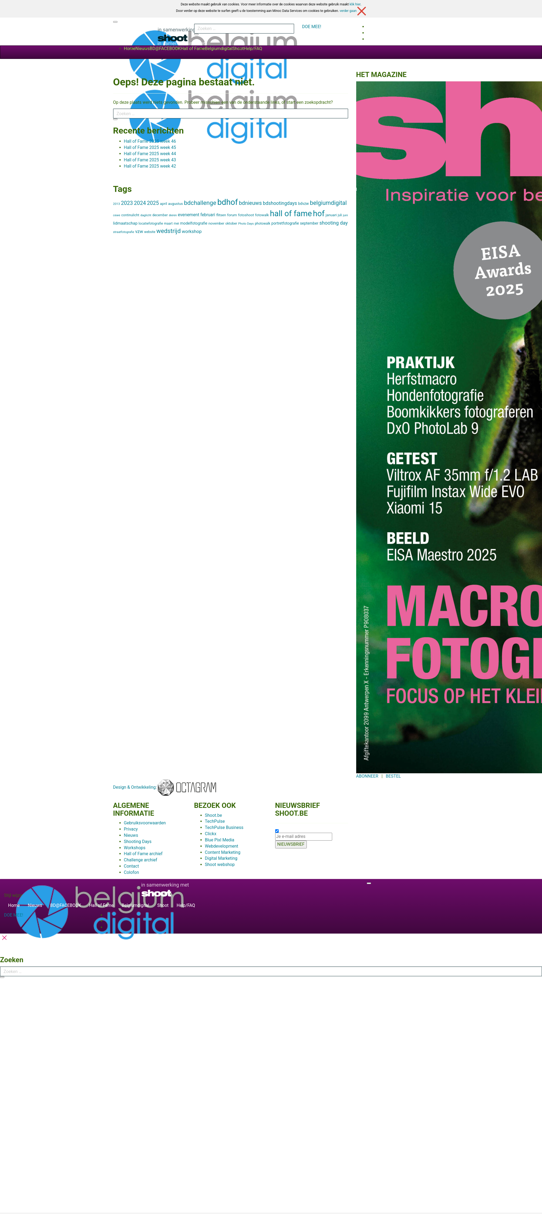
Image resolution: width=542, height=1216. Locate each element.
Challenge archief (140, 859)
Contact (131, 866)
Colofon (131, 872)
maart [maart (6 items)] (168, 223)
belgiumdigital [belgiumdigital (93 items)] (328, 202)
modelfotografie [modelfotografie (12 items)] (193, 223)
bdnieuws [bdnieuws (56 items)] (250, 203)
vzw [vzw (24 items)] (139, 231)
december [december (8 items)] (160, 215)
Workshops (135, 847)
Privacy (131, 829)
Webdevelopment (221, 846)
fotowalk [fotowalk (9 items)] (262, 215)
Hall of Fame (193, 48)
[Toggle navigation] (115, 22)
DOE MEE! (311, 26)
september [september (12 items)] (309, 223)
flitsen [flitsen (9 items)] (221, 215)
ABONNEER (367, 776)
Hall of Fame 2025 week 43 (150, 159)
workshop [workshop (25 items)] (191, 231)
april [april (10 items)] (163, 203)
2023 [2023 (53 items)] (127, 203)
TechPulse (215, 821)
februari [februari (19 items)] (207, 214)
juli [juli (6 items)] (340, 215)
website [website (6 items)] (149, 232)
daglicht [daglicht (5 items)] (145, 215)
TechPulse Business (224, 827)
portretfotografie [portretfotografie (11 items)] (285, 223)
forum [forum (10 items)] (232, 215)
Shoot (238, 48)
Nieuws (143, 48)
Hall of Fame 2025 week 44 (150, 153)
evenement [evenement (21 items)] (189, 214)
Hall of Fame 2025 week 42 (150, 166)
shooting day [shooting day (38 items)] (333, 223)
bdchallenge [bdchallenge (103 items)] (200, 202)
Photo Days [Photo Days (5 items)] (246, 223)
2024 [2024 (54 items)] (140, 203)
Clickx (211, 833)
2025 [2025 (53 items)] (153, 203)
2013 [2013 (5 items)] (116, 204)
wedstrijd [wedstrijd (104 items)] (168, 230)
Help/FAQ (253, 48)
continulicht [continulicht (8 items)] (130, 215)
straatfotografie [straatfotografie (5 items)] (123, 232)
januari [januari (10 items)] (331, 215)
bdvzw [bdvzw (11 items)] (303, 203)
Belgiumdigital (219, 48)
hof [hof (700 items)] (319, 213)
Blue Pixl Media (219, 839)
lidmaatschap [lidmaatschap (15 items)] (125, 223)
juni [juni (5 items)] (345, 215)
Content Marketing (223, 852)
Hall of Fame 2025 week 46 (150, 141)
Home (130, 48)
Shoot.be (213, 815)
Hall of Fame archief (143, 853)
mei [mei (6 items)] (176, 223)
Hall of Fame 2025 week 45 (150, 147)
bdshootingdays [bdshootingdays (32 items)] (280, 203)
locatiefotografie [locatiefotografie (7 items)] (151, 223)
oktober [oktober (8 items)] (231, 223)
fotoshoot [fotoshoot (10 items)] (246, 215)
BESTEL (393, 776)
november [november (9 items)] (216, 223)
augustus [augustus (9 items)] (175, 204)
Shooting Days (138, 841)
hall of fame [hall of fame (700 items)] (291, 213)
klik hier (354, 4)
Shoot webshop (220, 864)
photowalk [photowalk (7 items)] (262, 223)
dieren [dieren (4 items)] (173, 215)
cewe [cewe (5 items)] (116, 215)
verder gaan (353, 11)
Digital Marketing (221, 858)
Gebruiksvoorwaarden (145, 822)
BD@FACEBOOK (165, 48)
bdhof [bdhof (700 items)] (227, 202)
